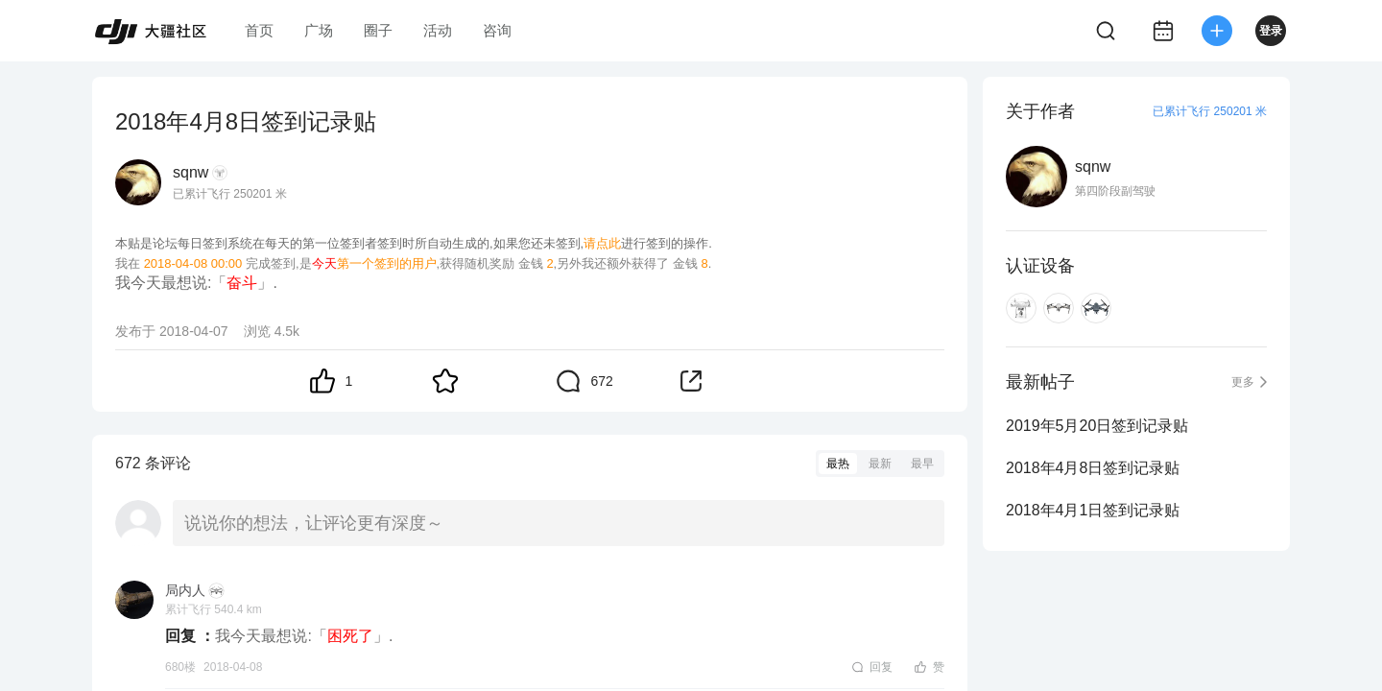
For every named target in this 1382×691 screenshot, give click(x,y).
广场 (318, 30)
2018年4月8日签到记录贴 (1092, 468)
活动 (437, 30)
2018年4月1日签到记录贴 (1092, 510)
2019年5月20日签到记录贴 (1097, 425)
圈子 (378, 30)
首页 (259, 30)
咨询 (497, 30)
